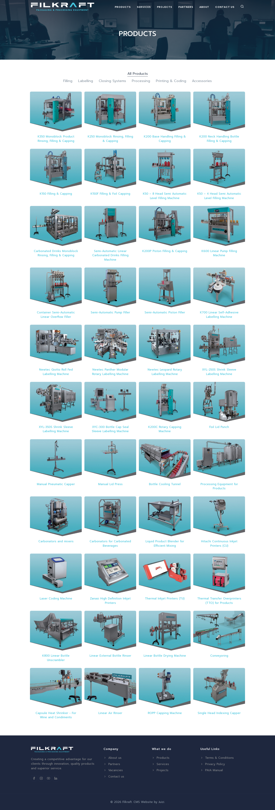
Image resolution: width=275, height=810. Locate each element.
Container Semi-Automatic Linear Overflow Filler (56, 314)
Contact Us (225, 7)
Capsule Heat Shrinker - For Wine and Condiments (56, 715)
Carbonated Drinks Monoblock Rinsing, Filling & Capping (56, 253)
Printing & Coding (171, 81)
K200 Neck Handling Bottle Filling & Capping (219, 138)
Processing (141, 81)
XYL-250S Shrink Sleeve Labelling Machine (219, 372)
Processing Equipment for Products (219, 486)
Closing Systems (112, 81)
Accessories (202, 81)
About (204, 7)
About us (112, 758)
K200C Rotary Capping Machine (164, 429)
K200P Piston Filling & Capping (164, 251)
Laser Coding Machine (56, 598)
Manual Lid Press (110, 484)
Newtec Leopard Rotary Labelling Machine (165, 372)
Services (144, 7)
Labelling (85, 81)
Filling (67, 81)
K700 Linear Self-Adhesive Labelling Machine (219, 314)
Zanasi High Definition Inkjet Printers (110, 600)
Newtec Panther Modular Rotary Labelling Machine (110, 372)
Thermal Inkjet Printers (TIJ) (164, 598)
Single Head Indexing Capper (219, 713)
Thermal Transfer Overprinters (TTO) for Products (219, 600)
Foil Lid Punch (219, 427)
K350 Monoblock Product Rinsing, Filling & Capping (56, 138)
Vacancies (113, 770)
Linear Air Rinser (110, 713)
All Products (137, 73)
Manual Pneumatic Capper (56, 484)
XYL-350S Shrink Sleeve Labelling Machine (56, 429)
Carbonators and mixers (56, 541)
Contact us (114, 776)
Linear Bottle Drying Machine (165, 656)
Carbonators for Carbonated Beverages (110, 543)
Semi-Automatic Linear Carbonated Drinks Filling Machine (110, 255)
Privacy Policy (212, 764)
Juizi (161, 802)
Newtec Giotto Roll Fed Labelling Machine (56, 372)
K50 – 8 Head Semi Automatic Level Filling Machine (165, 196)
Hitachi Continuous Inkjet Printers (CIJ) (219, 543)
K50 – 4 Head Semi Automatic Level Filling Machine (219, 196)
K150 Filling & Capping (56, 194)
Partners (185, 7)
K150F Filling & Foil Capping (110, 194)
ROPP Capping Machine (165, 713)
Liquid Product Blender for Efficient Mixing (165, 543)
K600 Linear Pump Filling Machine (219, 253)
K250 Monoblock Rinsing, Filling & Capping (110, 138)
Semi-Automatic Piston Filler (165, 312)
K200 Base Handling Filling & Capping (165, 138)
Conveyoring (219, 656)
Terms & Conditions (217, 758)
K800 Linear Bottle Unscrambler (56, 658)
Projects (164, 7)
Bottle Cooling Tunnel (165, 484)
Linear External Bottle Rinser (110, 656)
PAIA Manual (211, 770)
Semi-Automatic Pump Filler (110, 312)
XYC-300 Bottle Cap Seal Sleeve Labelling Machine (110, 429)
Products (123, 7)
